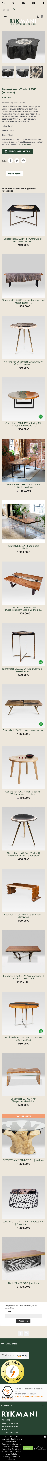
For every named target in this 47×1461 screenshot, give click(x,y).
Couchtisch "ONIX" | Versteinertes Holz (23, 730)
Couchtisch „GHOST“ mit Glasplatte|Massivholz (23, 1100)
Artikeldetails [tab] (14, 173)
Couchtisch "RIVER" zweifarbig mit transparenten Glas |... (23, 424)
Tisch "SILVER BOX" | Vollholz (23, 1283)
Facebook (20, 1333)
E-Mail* (8, 1312)
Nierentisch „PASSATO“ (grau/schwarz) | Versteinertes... (23, 670)
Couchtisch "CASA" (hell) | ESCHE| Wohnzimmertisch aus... (23, 793)
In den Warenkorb (17, 151)
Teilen (10, 160)
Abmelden (23, 1321)
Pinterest (23, 160)
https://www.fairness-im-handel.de (29, 1396)
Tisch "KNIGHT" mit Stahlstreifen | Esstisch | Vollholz (23, 485)
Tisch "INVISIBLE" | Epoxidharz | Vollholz (23, 547)
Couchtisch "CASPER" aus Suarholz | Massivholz (23, 916)
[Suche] (7, 9)
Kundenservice (24, 144)
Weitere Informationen (40, 1448)
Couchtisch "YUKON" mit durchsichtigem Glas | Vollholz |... (23, 608)
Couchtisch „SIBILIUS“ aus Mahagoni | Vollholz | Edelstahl (23, 977)
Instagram (26, 1333)
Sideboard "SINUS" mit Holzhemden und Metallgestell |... (23, 301)
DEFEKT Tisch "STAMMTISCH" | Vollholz (23, 1160)
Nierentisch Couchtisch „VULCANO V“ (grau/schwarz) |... (23, 363)
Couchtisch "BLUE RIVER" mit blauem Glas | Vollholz (23, 1038)
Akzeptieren (27, 1448)
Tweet (16, 160)
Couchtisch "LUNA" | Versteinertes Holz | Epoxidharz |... (23, 1223)
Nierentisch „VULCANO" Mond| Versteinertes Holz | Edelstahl (23, 854)
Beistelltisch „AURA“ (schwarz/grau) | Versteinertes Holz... (23, 240)
